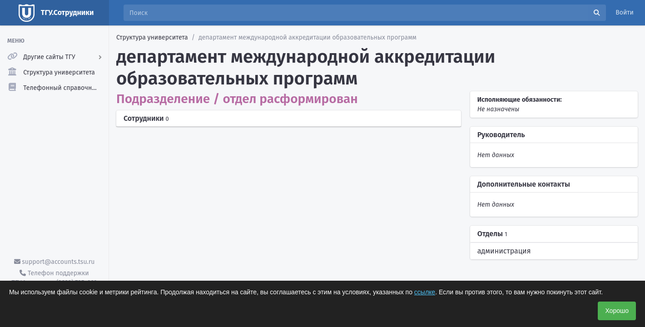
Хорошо (617, 310)
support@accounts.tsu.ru (54, 262)
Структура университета (152, 37)
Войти (624, 12)
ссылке (424, 292)
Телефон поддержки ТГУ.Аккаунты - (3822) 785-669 (54, 278)
